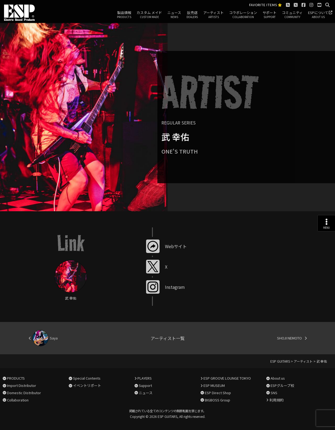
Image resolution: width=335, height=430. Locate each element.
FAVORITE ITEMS (265, 5)
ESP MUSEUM (214, 385)
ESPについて (318, 15)
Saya (54, 338)
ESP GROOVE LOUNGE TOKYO (227, 378)
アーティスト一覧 (168, 338)
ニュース (174, 15)
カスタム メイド (149, 15)
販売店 (192, 15)
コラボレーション (243, 15)
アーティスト (213, 15)
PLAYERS (144, 378)
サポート (270, 15)
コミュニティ (292, 15)
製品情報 (124, 15)
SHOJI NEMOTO (289, 338)
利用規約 (277, 400)
